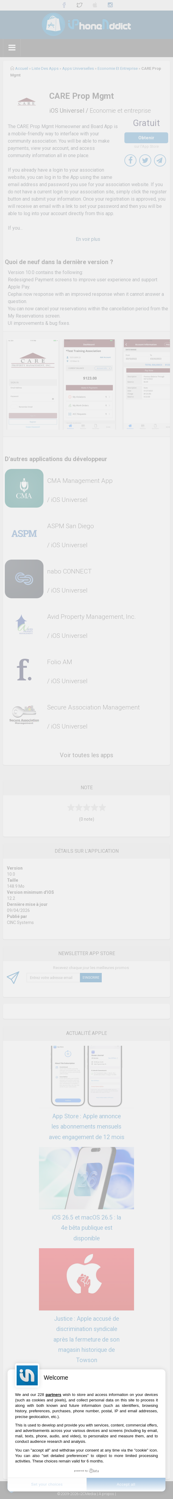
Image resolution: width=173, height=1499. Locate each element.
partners (53, 1394)
